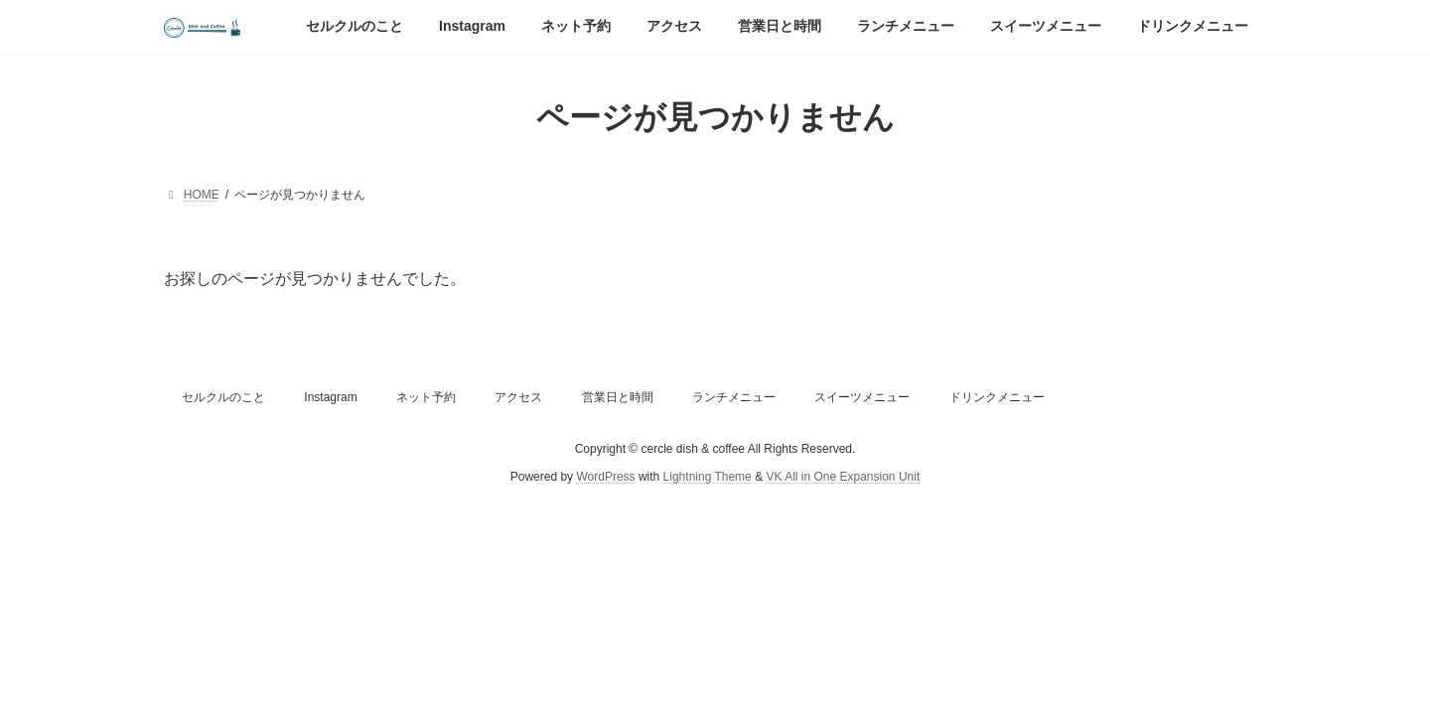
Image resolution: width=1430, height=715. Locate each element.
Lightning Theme (707, 478)
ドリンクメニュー (997, 397)
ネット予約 (426, 397)
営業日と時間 (617, 397)
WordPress (605, 478)
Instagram (330, 397)
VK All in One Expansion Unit (843, 478)
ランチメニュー (734, 397)
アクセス (518, 397)
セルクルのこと (223, 397)
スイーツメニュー (862, 397)
